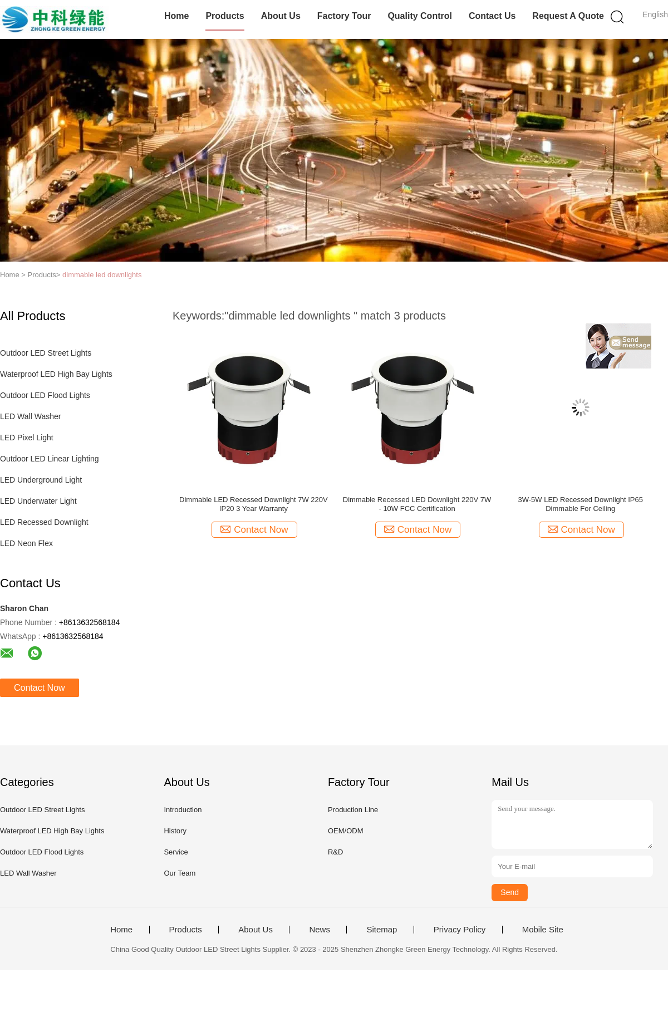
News (319, 930)
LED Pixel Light (26, 437)
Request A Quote (568, 16)
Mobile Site (542, 930)
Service (176, 852)
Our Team (179, 873)
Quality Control (419, 16)
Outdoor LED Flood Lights (45, 395)
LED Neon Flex (26, 543)
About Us (281, 16)
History (175, 831)
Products (224, 16)
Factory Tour (344, 16)
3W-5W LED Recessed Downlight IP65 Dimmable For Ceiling (580, 504)
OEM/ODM (346, 831)
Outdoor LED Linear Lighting (49, 458)
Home (176, 16)
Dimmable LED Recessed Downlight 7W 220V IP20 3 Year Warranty (253, 504)
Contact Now (39, 687)
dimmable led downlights (101, 275)
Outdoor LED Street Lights (45, 352)
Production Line (353, 809)
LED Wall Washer (30, 416)
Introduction (183, 809)
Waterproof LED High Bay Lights (56, 374)
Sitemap (381, 930)
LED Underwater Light (38, 501)
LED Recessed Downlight (44, 522)
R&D (335, 852)
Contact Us (492, 16)
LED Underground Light (41, 479)
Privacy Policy (459, 930)
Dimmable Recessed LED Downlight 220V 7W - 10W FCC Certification (417, 504)
